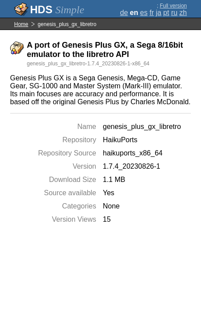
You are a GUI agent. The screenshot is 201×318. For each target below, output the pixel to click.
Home (21, 24)
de (124, 12)
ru (174, 12)
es (144, 12)
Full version (173, 6)
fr (151, 12)
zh (183, 12)
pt (166, 12)
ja (158, 12)
